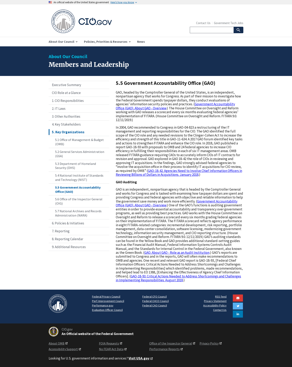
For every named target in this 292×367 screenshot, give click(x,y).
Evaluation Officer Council (107, 310)
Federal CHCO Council (155, 301)
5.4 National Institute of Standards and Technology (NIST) (79, 177)
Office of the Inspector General (170, 343)
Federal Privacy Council (106, 296)
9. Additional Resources (69, 247)
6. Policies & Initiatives (68, 223)
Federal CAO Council (154, 305)
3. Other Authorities (66, 116)
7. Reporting (61, 231)
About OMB (56, 343)
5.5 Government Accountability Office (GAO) (78, 189)
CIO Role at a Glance (66, 93)
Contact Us (203, 23)
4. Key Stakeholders (66, 124)
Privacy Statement (215, 301)
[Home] (97, 21)
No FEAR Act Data (111, 349)
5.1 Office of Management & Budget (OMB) (79, 142)
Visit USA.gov (139, 358)
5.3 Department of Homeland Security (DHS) (75, 166)
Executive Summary (66, 85)
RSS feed (221, 296)
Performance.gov (102, 305)
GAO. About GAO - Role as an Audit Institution (176, 252)
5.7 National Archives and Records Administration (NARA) (78, 213)
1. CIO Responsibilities (68, 100)
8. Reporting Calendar (67, 239)
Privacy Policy (209, 343)
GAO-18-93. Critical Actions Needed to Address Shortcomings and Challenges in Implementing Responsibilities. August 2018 (178, 278)
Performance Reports (164, 349)
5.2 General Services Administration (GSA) (79, 154)
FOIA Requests (109, 343)
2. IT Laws (58, 108)
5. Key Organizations (68, 132)
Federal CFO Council (154, 296)
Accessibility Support (63, 349)
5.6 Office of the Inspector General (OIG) (78, 201)
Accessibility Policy (215, 305)
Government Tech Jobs (228, 23)
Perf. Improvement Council (108, 301)
